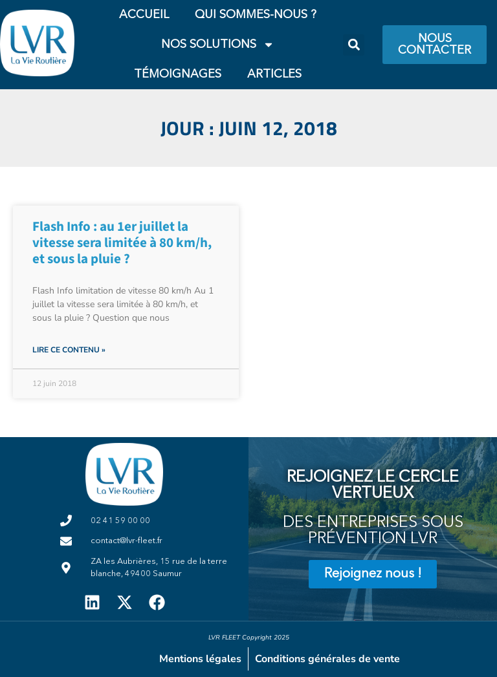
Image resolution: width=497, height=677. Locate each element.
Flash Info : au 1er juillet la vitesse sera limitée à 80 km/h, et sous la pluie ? (122, 242)
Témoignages (177, 74)
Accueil (144, 15)
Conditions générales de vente (327, 659)
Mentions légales (200, 659)
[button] (353, 45)
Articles (274, 74)
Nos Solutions (217, 44)
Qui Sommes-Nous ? (255, 15)
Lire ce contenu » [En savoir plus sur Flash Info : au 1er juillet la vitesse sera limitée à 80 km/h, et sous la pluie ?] (68, 350)
